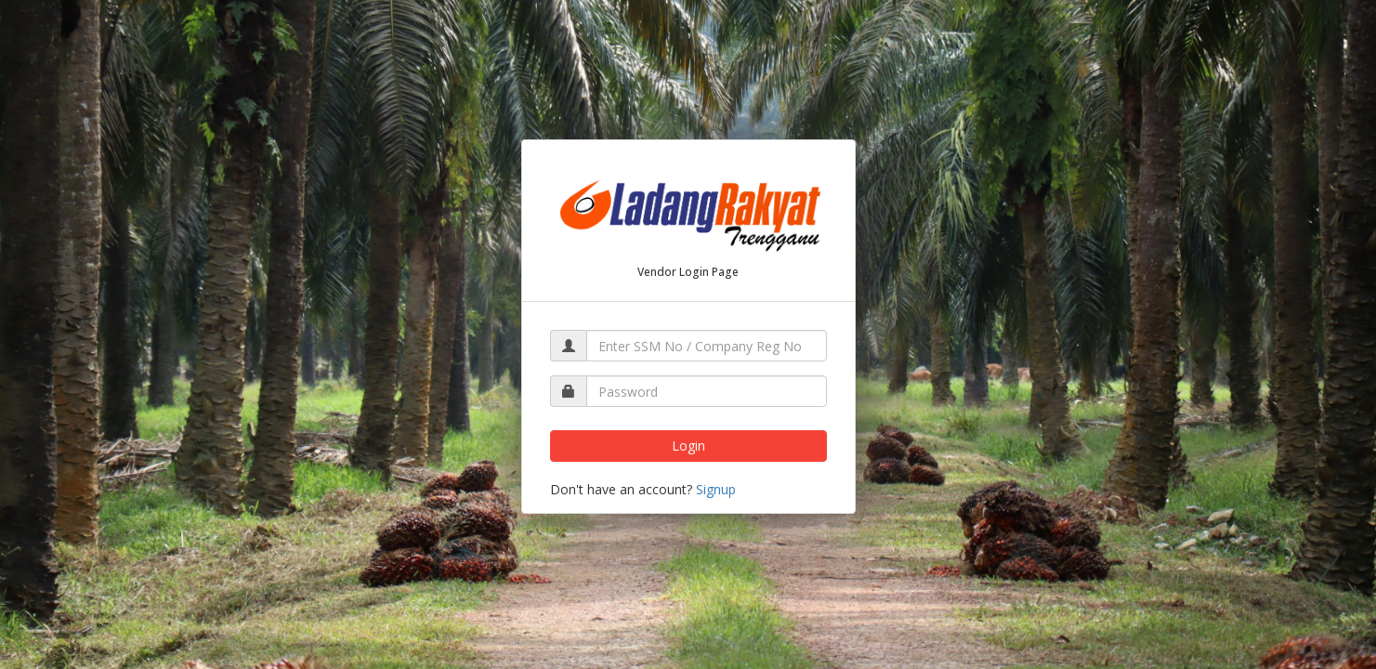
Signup (716, 489)
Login (688, 445)
